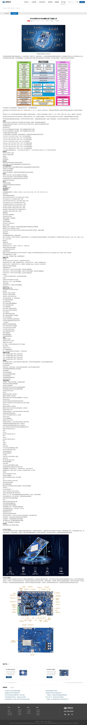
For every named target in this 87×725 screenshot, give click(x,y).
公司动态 (7, 13)
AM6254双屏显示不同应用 (51, 690)
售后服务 (19, 713)
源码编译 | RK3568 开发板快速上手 (12, 692)
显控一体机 (10, 714)
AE (7, 298)
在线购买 (82, 2)
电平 (6, 379)
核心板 (9, 529)
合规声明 (49, 721)
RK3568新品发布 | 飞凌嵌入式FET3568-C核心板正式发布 (17, 699)
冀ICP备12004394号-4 (69, 723)
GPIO (4, 499)
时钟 (22, 167)
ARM (6, 122)
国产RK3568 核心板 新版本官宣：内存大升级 (15, 695)
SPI (3, 156)
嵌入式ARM (11, 110)
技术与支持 (42, 2)
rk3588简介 (52, 20)
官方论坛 (19, 714)
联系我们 (37, 714)
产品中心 (26, 2)
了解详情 (9, 677)
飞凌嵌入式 (5, 579)
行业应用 (34, 2)
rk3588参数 (57, 20)
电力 (39, 167)
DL (4, 325)
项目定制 (19, 709)
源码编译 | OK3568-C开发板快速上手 (54, 692)
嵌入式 (32, 58)
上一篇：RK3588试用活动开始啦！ (10, 682)
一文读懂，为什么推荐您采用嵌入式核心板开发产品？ (57, 699)
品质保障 (37, 711)
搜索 (72, 2)
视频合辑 (28, 713)
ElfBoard (46, 721)
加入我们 (37, 713)
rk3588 (47, 20)
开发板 (42, 53)
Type (22, 402)
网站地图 (76, 723)
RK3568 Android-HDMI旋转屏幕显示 (13, 690)
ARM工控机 (10, 713)
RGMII (6, 387)
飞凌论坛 (42, 721)
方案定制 (57, 2)
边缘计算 (38, 56)
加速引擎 (11, 235)
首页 (9, 8)
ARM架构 (27, 56)
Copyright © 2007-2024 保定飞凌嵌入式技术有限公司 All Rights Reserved (51, 723)
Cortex (71, 56)
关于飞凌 (63, 2)
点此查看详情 (47, 53)
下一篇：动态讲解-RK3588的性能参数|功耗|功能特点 (73, 682)
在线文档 (50, 2)
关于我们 (37, 709)
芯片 (21, 56)
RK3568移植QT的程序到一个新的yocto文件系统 (15, 697)
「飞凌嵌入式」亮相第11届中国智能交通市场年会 (56, 695)
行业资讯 (18, 8)
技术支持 (19, 711)
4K (12, 129)
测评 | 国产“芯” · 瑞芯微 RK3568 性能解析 (55, 697)
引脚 (64, 579)
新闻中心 (13, 8)
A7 (73, 56)
